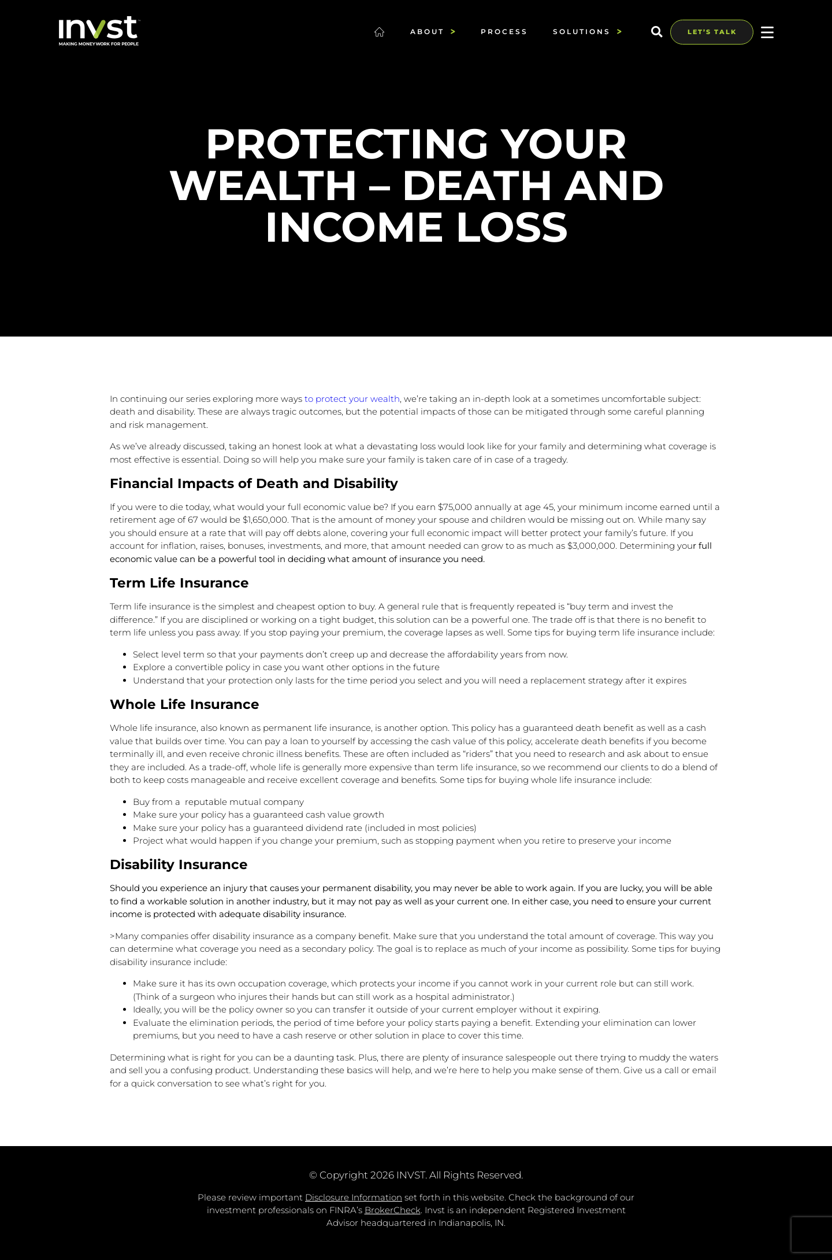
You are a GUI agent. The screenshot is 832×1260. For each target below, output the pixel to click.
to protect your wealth (352, 398)
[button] (657, 32)
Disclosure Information (353, 1197)
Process (504, 31)
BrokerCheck (393, 1209)
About (433, 31)
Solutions (587, 31)
